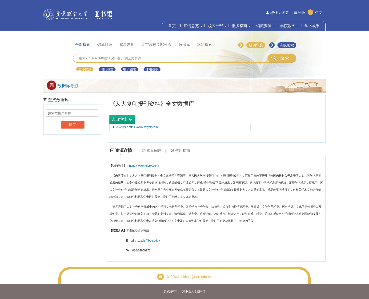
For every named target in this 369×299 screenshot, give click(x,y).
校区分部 (215, 26)
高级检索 (287, 45)
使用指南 (180, 151)
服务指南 (239, 26)
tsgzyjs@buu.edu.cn (149, 240)
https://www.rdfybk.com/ (144, 165)
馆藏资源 (263, 26)
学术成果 (312, 26)
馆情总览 (191, 26)
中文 (319, 13)
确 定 (72, 124)
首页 (172, 26)
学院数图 (287, 26)
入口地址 (122, 119)
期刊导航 (256, 45)
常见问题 (152, 151)
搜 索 (285, 58)
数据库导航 (63, 85)
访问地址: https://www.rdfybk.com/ (137, 127)
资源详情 (121, 150)
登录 (301, 13)
